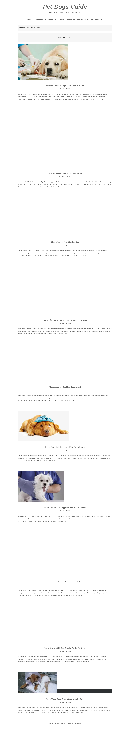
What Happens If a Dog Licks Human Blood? (65, 387)
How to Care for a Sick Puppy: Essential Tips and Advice (65, 508)
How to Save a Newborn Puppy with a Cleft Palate (65, 582)
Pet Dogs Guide (65, 8)
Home (29, 20)
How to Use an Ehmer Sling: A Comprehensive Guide (65, 699)
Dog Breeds (38, 20)
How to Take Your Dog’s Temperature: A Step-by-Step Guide (65, 320)
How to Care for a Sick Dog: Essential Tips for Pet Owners (65, 648)
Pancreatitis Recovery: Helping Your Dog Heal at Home (65, 86)
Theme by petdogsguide (74, 723)
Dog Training (96, 20)
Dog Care (49, 20)
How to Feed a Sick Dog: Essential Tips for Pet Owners (65, 447)
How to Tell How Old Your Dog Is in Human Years (65, 173)
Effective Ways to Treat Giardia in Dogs (65, 242)
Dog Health (60, 20)
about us (71, 20)
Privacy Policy (83, 20)
